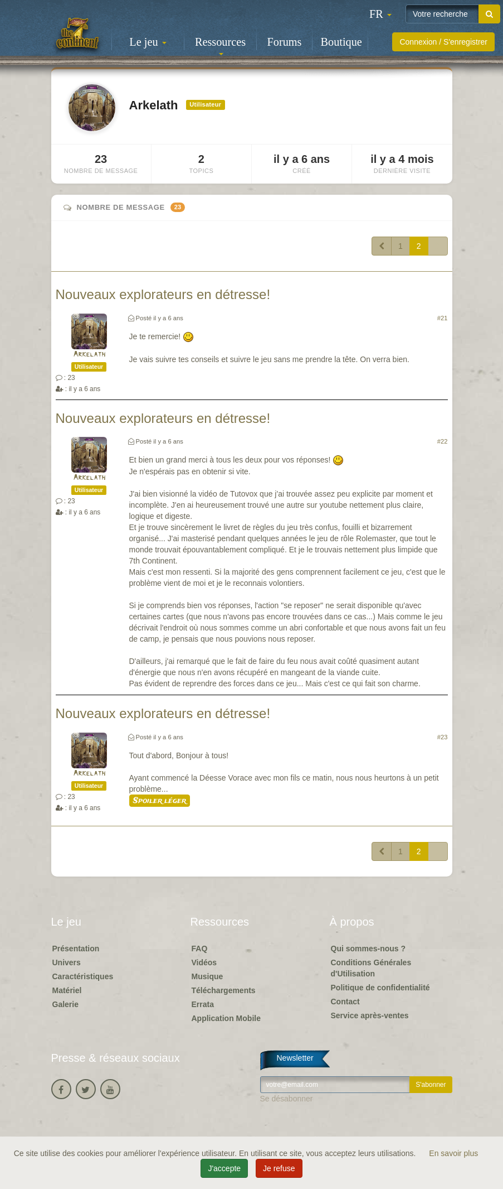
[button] (380, 14)
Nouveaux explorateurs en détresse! (163, 294)
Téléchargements (224, 990)
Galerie (65, 1004)
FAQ (200, 948)
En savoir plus (453, 1153)
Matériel (67, 990)
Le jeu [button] (147, 42)
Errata (203, 1004)
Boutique (341, 42)
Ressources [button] (220, 45)
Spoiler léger (159, 800)
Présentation (76, 948)
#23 (442, 737)
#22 (442, 441)
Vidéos (204, 962)
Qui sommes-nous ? (368, 948)
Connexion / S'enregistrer (443, 41)
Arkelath (89, 354)
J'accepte (224, 1168)
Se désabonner (286, 1098)
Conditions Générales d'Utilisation (371, 968)
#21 (442, 318)
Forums (284, 42)
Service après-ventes (370, 1015)
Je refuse (279, 1168)
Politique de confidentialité (380, 987)
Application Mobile (226, 1018)
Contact (345, 1001)
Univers (66, 962)
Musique (207, 976)
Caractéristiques (83, 976)
